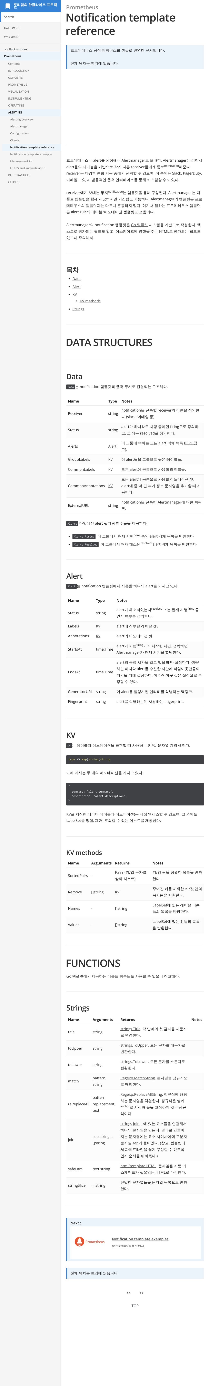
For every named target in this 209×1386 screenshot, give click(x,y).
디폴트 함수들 (118, 976)
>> (142, 1293)
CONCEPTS (15, 78)
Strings (78, 309)
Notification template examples (31, 154)
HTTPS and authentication (27, 168)
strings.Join (129, 1123)
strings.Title (130, 1028)
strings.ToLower (134, 1061)
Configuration (19, 133)
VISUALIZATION (18, 92)
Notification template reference (32, 147)
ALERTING (15, 113)
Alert (76, 286)
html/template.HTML (138, 1166)
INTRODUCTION (19, 71)
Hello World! (12, 28)
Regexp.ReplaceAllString (141, 1094)
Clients (14, 140)
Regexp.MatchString (137, 1078)
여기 (94, 63)
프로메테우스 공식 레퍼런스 (93, 50)
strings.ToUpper (134, 1045)
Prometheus (12, 56)
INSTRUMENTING (19, 99)
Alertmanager (19, 126)
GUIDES (13, 182)
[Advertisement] (30, 219)
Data (76, 278)
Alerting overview (21, 119)
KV (74, 294)
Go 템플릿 (139, 224)
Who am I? (11, 37)
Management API (21, 161)
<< (128, 1293)
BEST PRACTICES (19, 175)
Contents (14, 64)
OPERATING (16, 106)
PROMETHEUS (17, 85)
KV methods (90, 301)
